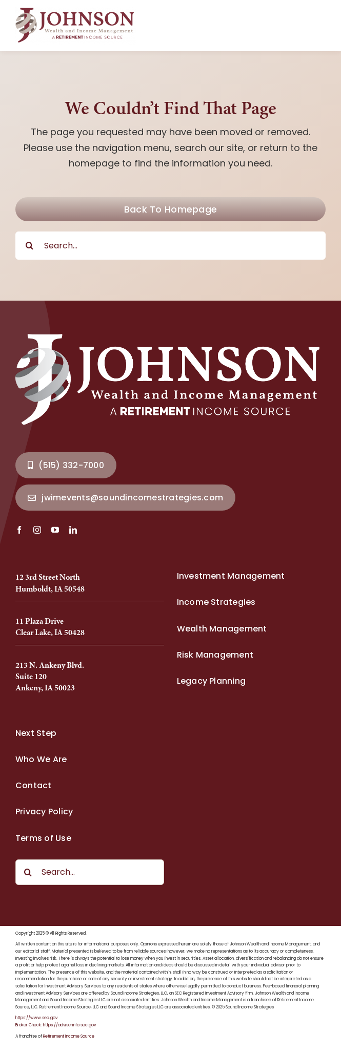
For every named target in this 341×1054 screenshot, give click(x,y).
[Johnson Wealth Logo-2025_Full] (75, 11)
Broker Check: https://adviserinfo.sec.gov (55, 1025)
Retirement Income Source (68, 1036)
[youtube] (55, 530)
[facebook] (19, 530)
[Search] (29, 245)
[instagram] (37, 530)
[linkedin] (73, 530)
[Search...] (170, 245)
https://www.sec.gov (36, 1018)
